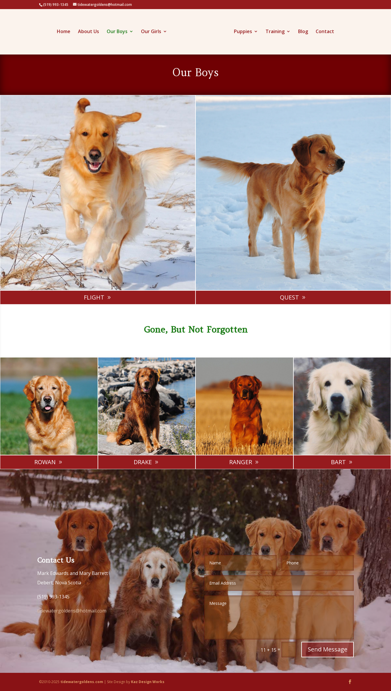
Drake (143, 462)
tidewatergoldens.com (81, 681)
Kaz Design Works (147, 681)
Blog (301, 30)
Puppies (241, 30)
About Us (90, 30)
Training (273, 30)
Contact (323, 30)
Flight (94, 297)
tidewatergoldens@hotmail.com (71, 610)
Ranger (240, 462)
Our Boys (119, 30)
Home (65, 30)
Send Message (327, 649)
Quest (289, 297)
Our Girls (153, 30)
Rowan (45, 462)
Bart (338, 462)
